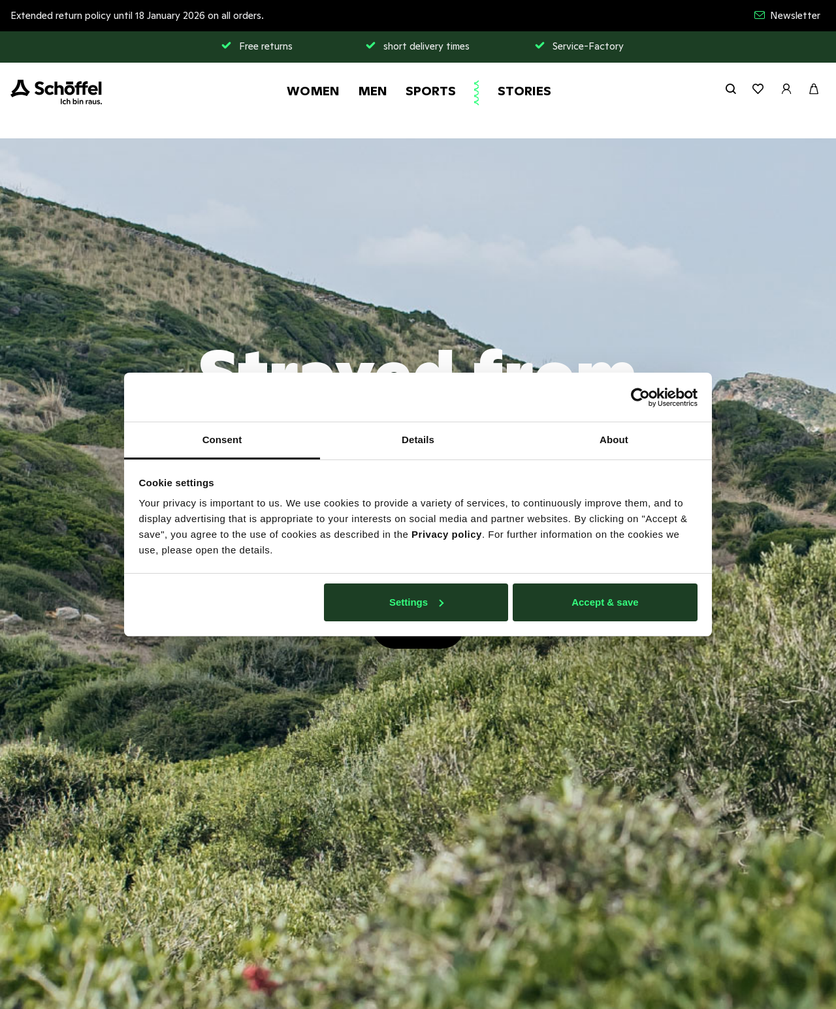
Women (313, 91)
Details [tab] (418, 439)
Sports (431, 91)
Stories (524, 91)
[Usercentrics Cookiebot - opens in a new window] (640, 397)
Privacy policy (446, 534)
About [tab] (614, 439)
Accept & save (605, 602)
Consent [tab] (222, 439)
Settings (416, 602)
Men (372, 91)
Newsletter (787, 15)
